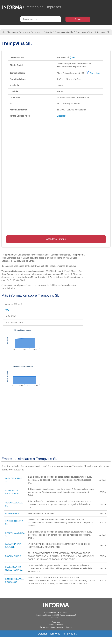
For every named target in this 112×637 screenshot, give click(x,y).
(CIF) (72, 57)
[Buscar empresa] (40, 19)
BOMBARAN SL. (12, 513)
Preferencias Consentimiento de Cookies (56, 627)
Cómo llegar (93, 73)
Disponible (61, 116)
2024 (7, 310)
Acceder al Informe (56, 239)
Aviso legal (56, 622)
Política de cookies (56, 625)
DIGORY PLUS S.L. (14, 556)
